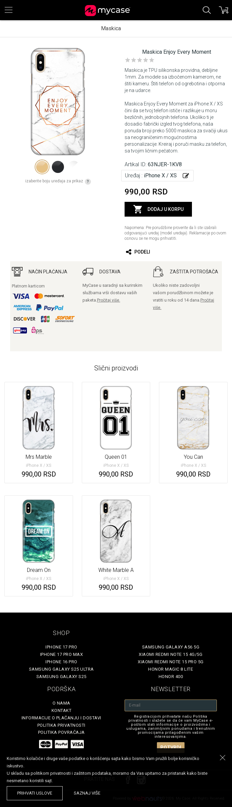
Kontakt (62, 710)
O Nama (61, 703)
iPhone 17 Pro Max (61, 654)
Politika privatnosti (61, 725)
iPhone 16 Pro (61, 661)
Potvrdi (170, 747)
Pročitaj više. (108, 300)
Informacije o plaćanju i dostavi (61, 717)
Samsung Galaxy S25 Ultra (61, 669)
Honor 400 (171, 676)
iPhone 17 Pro (61, 646)
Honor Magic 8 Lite (170, 669)
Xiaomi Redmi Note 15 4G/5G (170, 654)
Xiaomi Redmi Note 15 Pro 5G (171, 661)
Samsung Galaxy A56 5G (171, 646)
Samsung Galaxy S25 (61, 676)
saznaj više (87, 793)
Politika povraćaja (61, 732)
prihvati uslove (34, 793)
